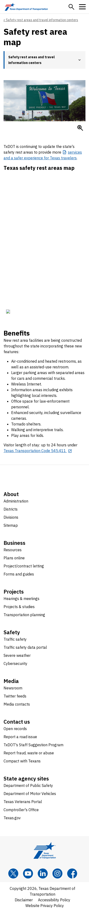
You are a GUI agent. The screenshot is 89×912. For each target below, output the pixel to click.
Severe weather (17, 655)
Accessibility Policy (54, 899)
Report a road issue (20, 736)
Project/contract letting (24, 566)
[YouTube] (28, 873)
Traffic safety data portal (25, 647)
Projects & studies (19, 606)
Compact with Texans (22, 761)
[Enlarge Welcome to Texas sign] (80, 128)
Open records (15, 728)
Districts (11, 509)
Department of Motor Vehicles (30, 793)
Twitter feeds (15, 696)
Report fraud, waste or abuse (29, 753)
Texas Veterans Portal (23, 801)
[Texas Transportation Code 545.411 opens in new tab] (38, 450)
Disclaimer (24, 899)
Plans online (14, 558)
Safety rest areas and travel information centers (42, 20)
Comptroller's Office (21, 809)
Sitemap (11, 525)
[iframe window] (44, 244)
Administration (16, 501)
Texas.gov (12, 817)
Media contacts (17, 704)
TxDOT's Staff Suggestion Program (33, 744)
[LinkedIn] (43, 873)
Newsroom (13, 688)
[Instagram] (57, 873)
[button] (71, 7)
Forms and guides (19, 574)
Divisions (11, 517)
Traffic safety (15, 639)
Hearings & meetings (21, 598)
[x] (13, 873)
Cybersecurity (15, 663)
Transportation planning (24, 614)
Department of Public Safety (28, 785)
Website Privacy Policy (44, 905)
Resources (13, 549)
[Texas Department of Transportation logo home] (26, 7)
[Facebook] (72, 873)
